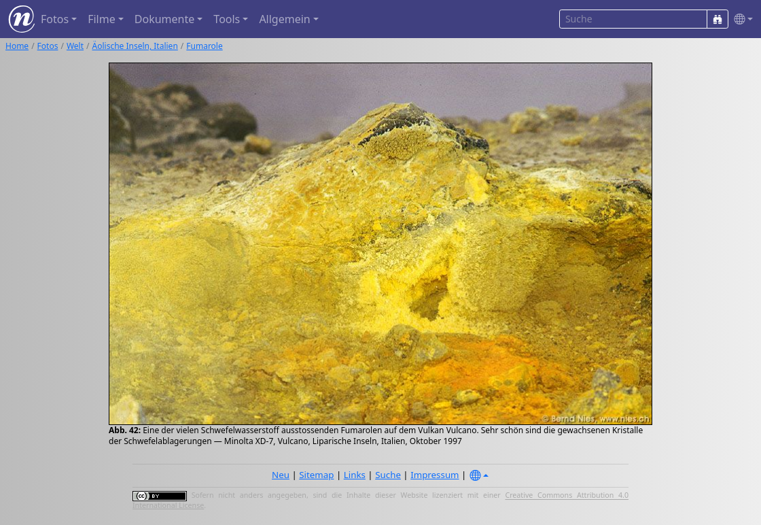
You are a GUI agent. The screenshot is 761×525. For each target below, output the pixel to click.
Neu (280, 475)
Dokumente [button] (164, 19)
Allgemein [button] (284, 19)
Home (17, 46)
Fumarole (204, 46)
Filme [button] (102, 19)
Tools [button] (226, 19)
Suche (388, 475)
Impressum (434, 475)
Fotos (47, 46)
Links (355, 475)
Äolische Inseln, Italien (135, 46)
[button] (740, 19)
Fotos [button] (55, 19)
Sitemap (316, 475)
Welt (75, 46)
